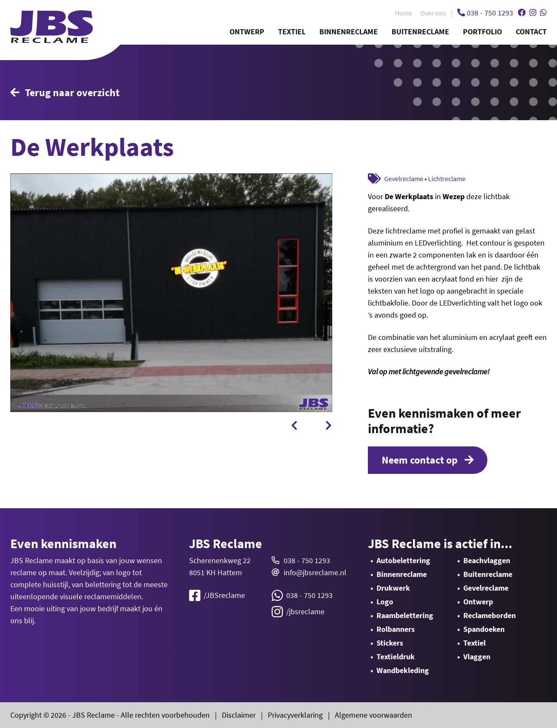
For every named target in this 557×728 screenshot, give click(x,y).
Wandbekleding (402, 670)
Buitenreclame (420, 31)
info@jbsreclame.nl (315, 572)
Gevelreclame (403, 178)
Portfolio (482, 31)
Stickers (389, 643)
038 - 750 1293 (307, 560)
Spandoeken (484, 629)
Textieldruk (395, 656)
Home (403, 13)
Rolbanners (395, 629)
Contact (531, 31)
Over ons (433, 13)
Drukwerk (393, 588)
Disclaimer (239, 715)
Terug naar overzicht (64, 92)
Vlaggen (476, 656)
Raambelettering (404, 615)
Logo (384, 602)
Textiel (292, 31)
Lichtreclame (446, 178)
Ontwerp (247, 31)
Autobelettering (403, 560)
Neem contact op (428, 460)
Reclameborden (489, 615)
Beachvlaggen (486, 560)
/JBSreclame (217, 595)
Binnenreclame (348, 31)
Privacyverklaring (295, 715)
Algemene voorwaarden (373, 715)
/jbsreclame (298, 611)
